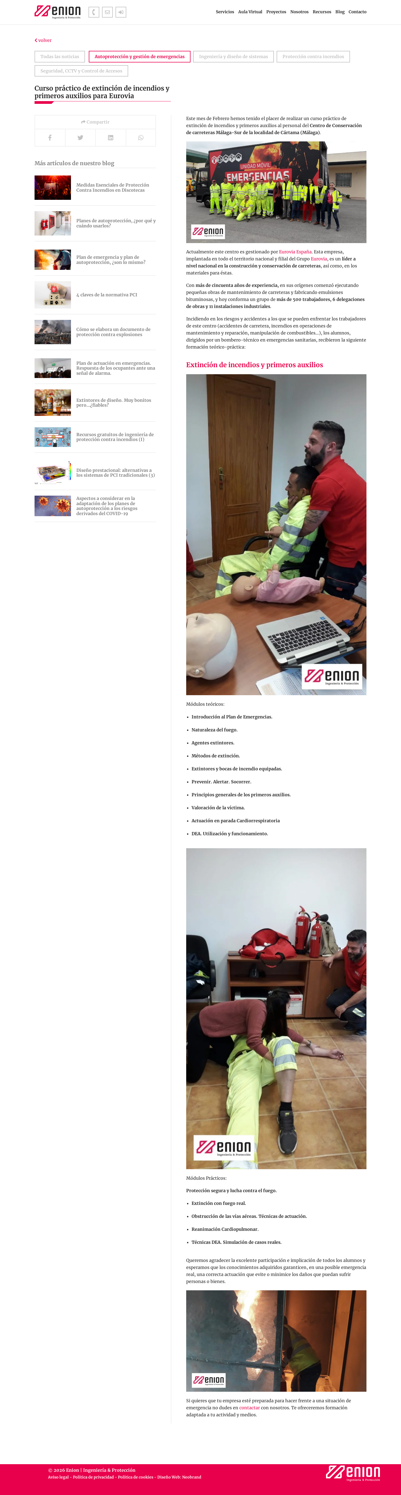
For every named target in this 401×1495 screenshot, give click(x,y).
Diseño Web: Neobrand (179, 1477)
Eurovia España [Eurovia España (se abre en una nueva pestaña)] (295, 251)
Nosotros (299, 11)
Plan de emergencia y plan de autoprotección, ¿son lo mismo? (110, 260)
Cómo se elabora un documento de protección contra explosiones (113, 332)
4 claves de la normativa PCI (106, 294)
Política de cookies (135, 1477)
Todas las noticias (59, 56)
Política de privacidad (93, 1477)
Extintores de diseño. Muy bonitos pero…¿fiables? (113, 403)
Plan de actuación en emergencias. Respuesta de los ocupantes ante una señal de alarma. (115, 368)
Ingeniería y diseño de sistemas (233, 56)
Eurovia (319, 258)
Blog (340, 11)
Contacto (357, 11)
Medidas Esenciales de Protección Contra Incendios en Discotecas (112, 188)
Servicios (225, 11)
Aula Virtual (250, 11)
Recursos (322, 11)
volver (43, 40)
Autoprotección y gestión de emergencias (140, 56)
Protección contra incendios (313, 56)
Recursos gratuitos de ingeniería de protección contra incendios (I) (115, 437)
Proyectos (276, 11)
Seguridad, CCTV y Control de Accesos (81, 71)
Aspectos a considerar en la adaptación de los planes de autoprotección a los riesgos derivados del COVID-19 (106, 506)
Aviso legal (58, 1477)
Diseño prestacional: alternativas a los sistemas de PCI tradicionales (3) (115, 473)
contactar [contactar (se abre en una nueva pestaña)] (249, 1407)
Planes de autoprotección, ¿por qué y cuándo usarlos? (116, 223)
